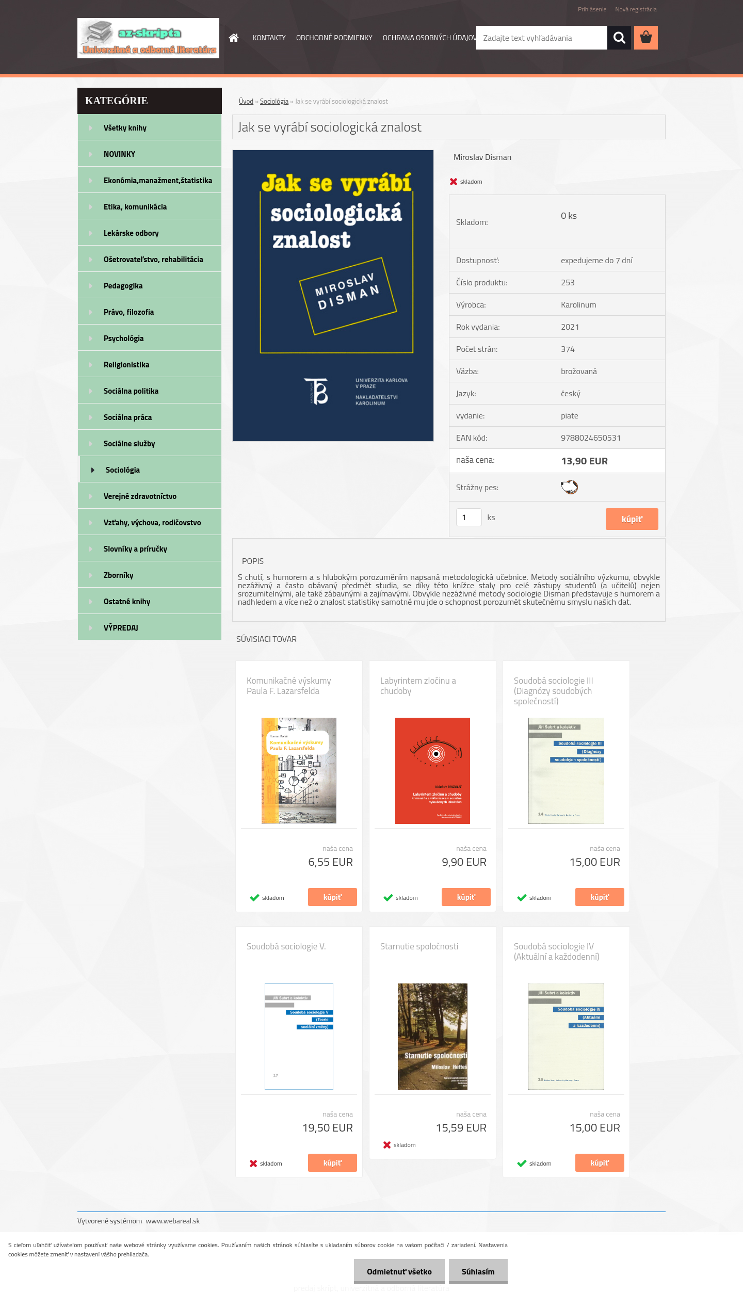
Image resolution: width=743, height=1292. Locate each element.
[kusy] (469, 517)
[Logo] (148, 38)
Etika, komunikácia (135, 207)
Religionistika (127, 364)
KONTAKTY (269, 37)
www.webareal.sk (173, 1220)
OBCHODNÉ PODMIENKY (334, 37)
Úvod (246, 101)
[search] (619, 38)
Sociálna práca (128, 417)
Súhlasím (478, 1271)
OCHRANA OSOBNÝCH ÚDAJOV (430, 37)
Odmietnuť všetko (399, 1271)
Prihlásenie (592, 9)
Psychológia (124, 338)
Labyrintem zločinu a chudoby (418, 685)
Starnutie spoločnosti (419, 946)
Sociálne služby (129, 443)
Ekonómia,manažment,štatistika (158, 180)
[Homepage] (233, 38)
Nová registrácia (636, 9)
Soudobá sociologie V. (286, 946)
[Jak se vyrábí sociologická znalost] (333, 154)
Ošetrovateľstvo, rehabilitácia (153, 259)
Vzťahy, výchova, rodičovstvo (152, 522)
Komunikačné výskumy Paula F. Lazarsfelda (289, 685)
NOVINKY (119, 154)
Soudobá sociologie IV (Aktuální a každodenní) (557, 951)
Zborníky (118, 575)
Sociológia (123, 470)
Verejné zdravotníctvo (140, 496)
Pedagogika (123, 286)
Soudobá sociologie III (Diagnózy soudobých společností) (553, 690)
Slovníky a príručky (135, 549)
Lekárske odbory (131, 233)
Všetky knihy (125, 128)
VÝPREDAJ (121, 628)
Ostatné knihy (127, 601)
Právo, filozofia (129, 312)
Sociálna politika (131, 391)
